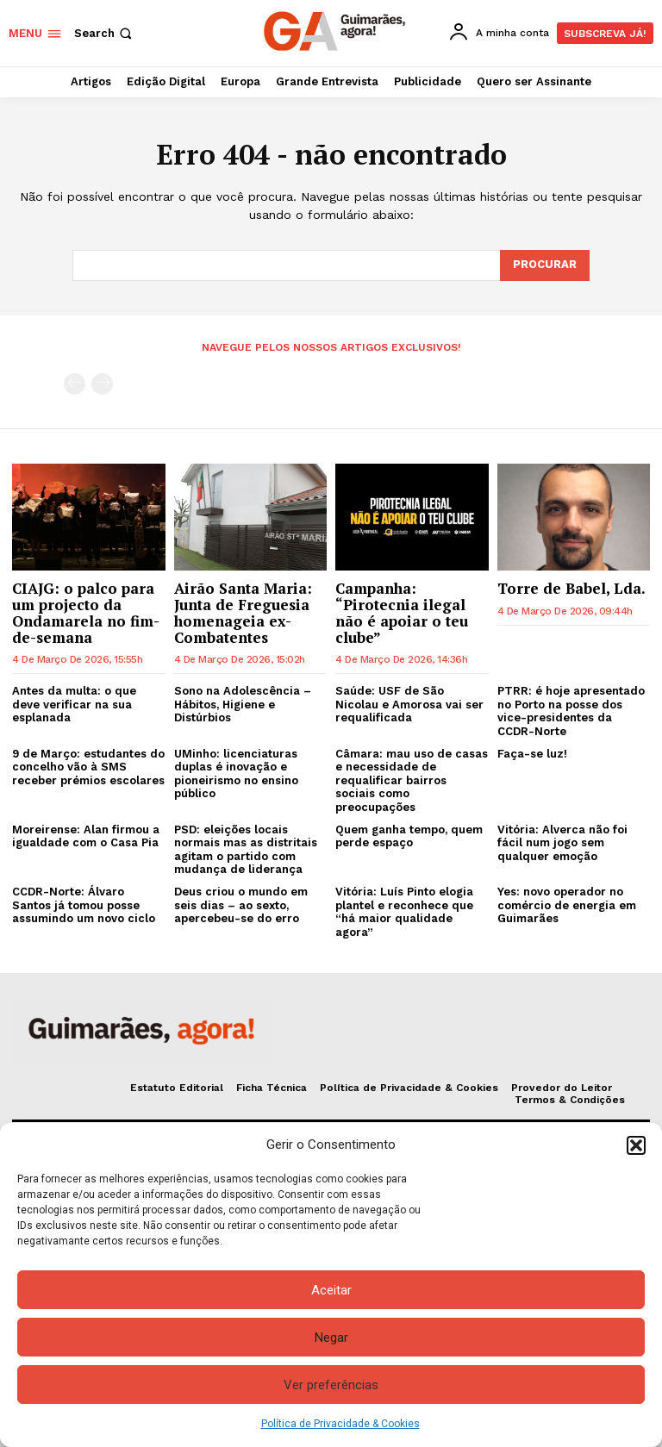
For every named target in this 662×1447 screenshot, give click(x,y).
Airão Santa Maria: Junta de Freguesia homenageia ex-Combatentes (243, 612)
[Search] (545, 265)
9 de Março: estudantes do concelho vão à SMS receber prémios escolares (88, 767)
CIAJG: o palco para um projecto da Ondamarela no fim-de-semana (85, 612)
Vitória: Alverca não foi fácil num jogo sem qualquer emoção (562, 843)
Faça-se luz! (532, 753)
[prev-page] (74, 384)
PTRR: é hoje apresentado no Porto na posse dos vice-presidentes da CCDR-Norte (571, 711)
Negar (331, 1337)
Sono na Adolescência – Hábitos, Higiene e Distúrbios (242, 704)
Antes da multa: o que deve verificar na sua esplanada (74, 704)
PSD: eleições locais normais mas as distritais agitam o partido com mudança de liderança (245, 849)
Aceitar (331, 1290)
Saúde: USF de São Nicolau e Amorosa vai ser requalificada (409, 704)
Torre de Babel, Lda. (571, 588)
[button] (636, 1145)
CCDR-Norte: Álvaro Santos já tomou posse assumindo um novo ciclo (83, 905)
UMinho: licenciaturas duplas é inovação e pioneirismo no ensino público (236, 774)
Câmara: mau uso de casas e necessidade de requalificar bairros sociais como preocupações (411, 780)
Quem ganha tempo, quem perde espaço (409, 836)
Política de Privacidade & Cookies (340, 1424)
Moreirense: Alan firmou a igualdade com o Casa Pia (85, 836)
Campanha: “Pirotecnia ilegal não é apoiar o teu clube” (401, 612)
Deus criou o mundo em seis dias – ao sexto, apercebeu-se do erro (241, 905)
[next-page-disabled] (102, 384)
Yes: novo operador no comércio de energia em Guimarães (566, 905)
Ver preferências (331, 1385)
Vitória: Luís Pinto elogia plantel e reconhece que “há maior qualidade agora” (404, 912)
